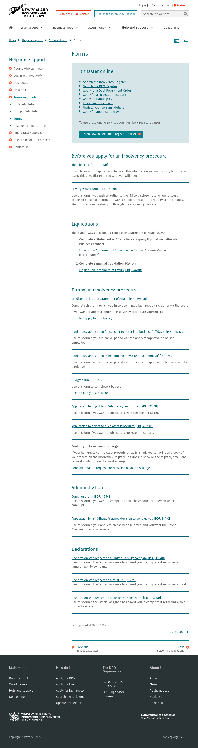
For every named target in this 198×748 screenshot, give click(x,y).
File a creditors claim (98, 103)
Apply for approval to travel (102, 112)
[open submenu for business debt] (77, 27)
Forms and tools (58, 40)
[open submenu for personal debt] (42, 27)
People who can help (26, 68)
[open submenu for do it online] (183, 27)
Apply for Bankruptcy (97, 99)
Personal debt (28, 27)
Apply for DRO (65, 678)
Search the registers (70, 697)
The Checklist (90, 165)
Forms (16, 118)
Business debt (63, 27)
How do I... (18, 90)
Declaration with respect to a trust (104, 580)
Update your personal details (103, 107)
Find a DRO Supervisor (26, 133)
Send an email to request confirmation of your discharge (111, 468)
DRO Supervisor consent (113, 694)
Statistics (156, 697)
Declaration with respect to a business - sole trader (116, 598)
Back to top (178, 631)
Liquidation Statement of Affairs (110, 270)
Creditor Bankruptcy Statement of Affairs (109, 298)
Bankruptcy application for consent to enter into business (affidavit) (128, 331)
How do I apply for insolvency (92, 318)
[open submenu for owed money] (110, 27)
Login (142, 5)
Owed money (97, 27)
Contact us (18, 147)
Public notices (159, 690)
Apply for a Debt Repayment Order (107, 90)
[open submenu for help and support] (152, 27)
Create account (161, 5)
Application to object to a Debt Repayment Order (115, 406)
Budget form (90, 380)
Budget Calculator (24, 111)
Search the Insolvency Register (116, 14)
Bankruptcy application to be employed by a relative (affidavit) (125, 356)
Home (12, 40)
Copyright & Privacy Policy (25, 737)
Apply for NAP (65, 684)
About (154, 678)
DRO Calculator (22, 104)
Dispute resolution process (29, 140)
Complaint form (91, 496)
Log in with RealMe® (25, 76)
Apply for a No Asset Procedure (104, 95)
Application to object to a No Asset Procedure (112, 426)
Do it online (171, 27)
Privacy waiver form (94, 189)
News (153, 684)
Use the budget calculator (90, 393)
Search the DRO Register (74, 14)
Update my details (68, 703)
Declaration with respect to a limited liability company (118, 558)
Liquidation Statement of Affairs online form (109, 250)
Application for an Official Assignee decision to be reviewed (122, 518)
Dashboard (19, 83)
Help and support (135, 27)
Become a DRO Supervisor (113, 683)
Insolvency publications (28, 126)
